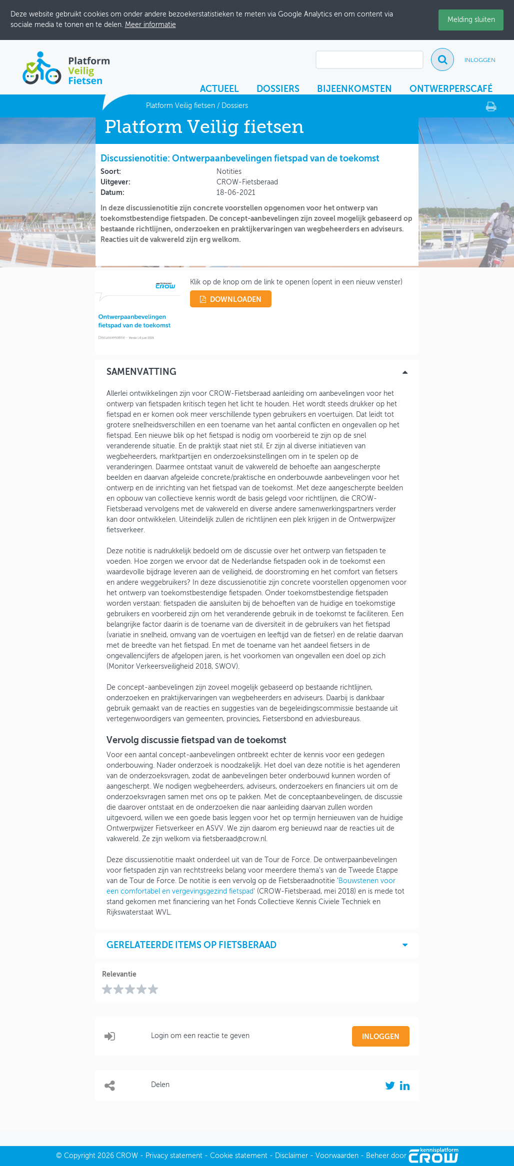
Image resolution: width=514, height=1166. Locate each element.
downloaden (231, 299)
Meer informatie (150, 24)
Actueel (219, 89)
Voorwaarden (337, 1156)
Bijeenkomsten (354, 89)
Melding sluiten (471, 19)
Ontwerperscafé (451, 89)
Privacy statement (174, 1156)
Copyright (80, 1156)
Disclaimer (291, 1156)
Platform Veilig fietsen (180, 105)
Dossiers (278, 89)
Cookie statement (239, 1156)
